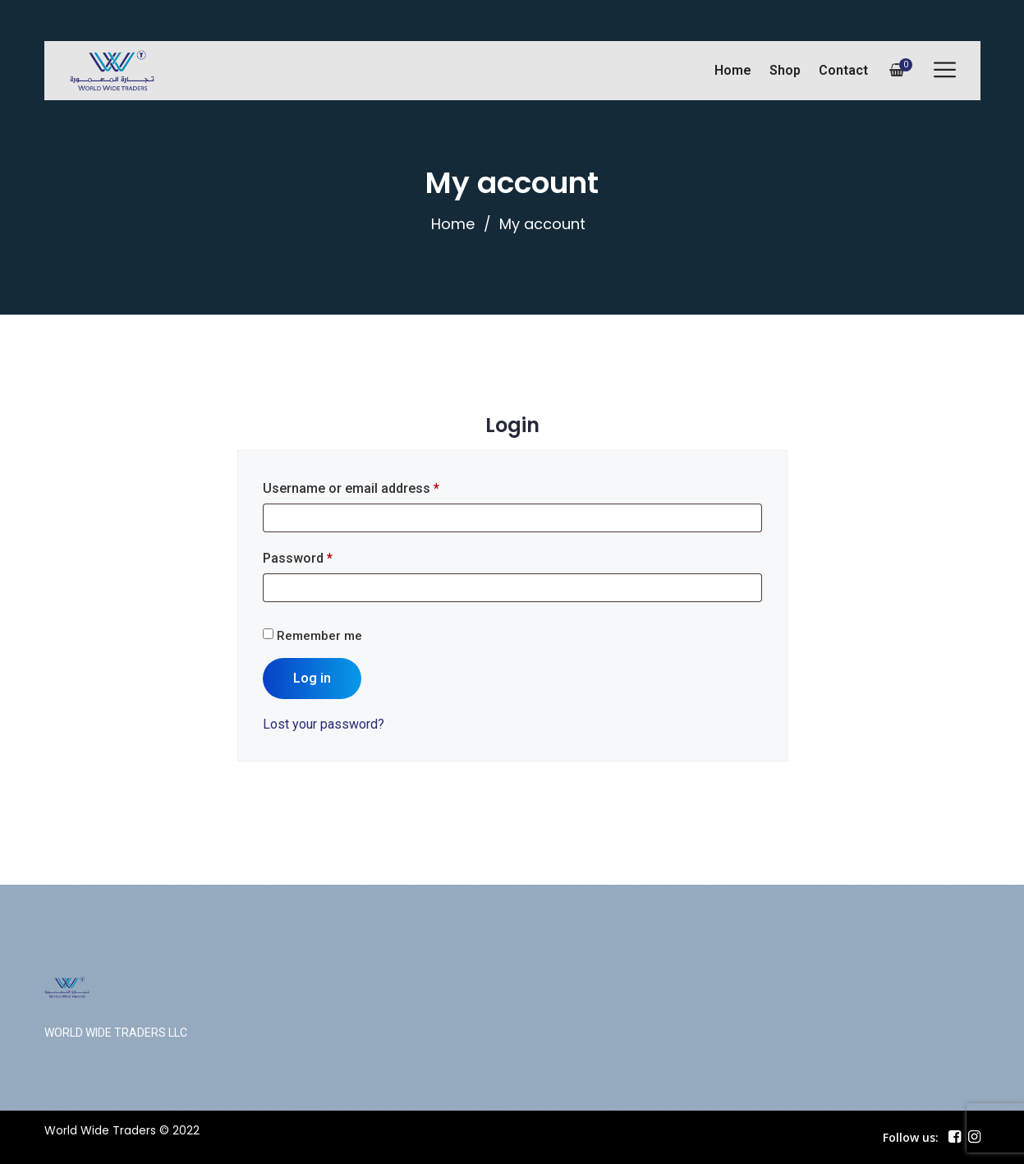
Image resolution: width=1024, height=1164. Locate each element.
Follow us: (911, 1137)
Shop (785, 70)
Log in (312, 678)
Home (732, 70)
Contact (843, 70)
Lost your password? (323, 724)
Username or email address (351, 488)
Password (298, 558)
